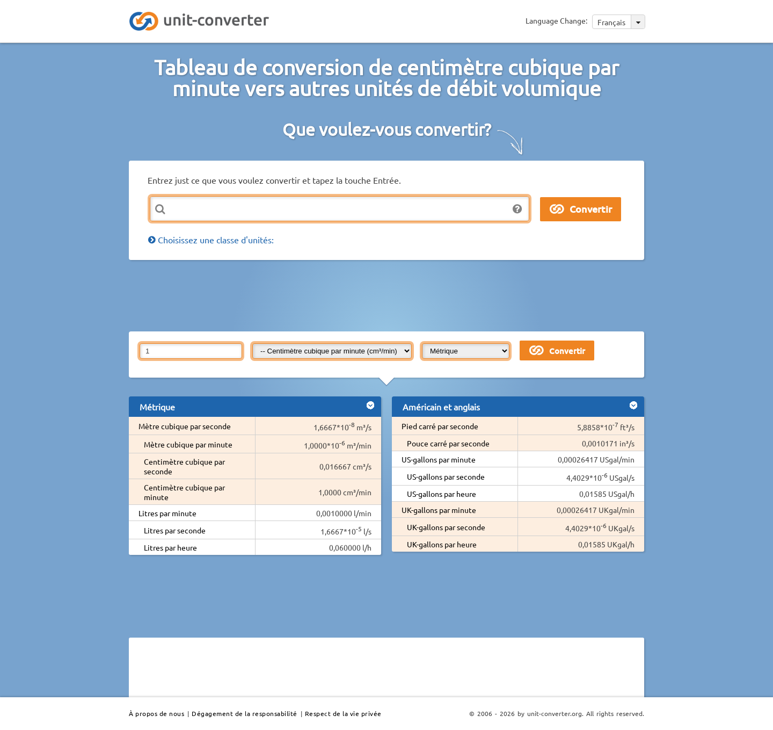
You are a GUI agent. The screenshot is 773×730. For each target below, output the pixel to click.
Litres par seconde (175, 530)
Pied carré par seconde (440, 426)
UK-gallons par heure (442, 544)
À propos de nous (156, 713)
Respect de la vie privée (343, 713)
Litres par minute (167, 513)
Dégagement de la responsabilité (244, 713)
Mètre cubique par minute (188, 444)
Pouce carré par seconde (448, 443)
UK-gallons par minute (439, 510)
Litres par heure (170, 547)
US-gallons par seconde (446, 476)
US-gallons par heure (441, 493)
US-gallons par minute (439, 459)
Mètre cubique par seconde (184, 426)
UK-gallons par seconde (446, 527)
